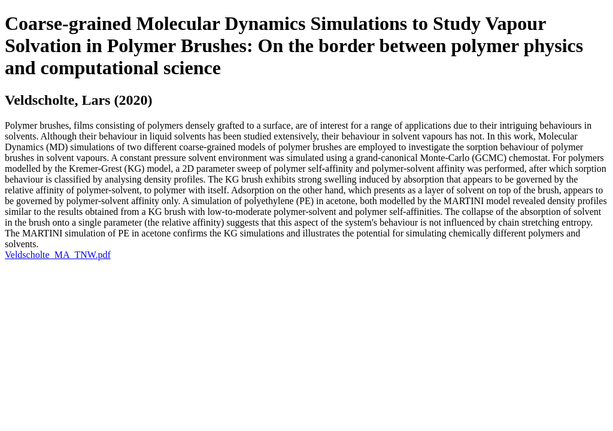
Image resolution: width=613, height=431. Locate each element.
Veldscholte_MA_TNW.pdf (58, 255)
